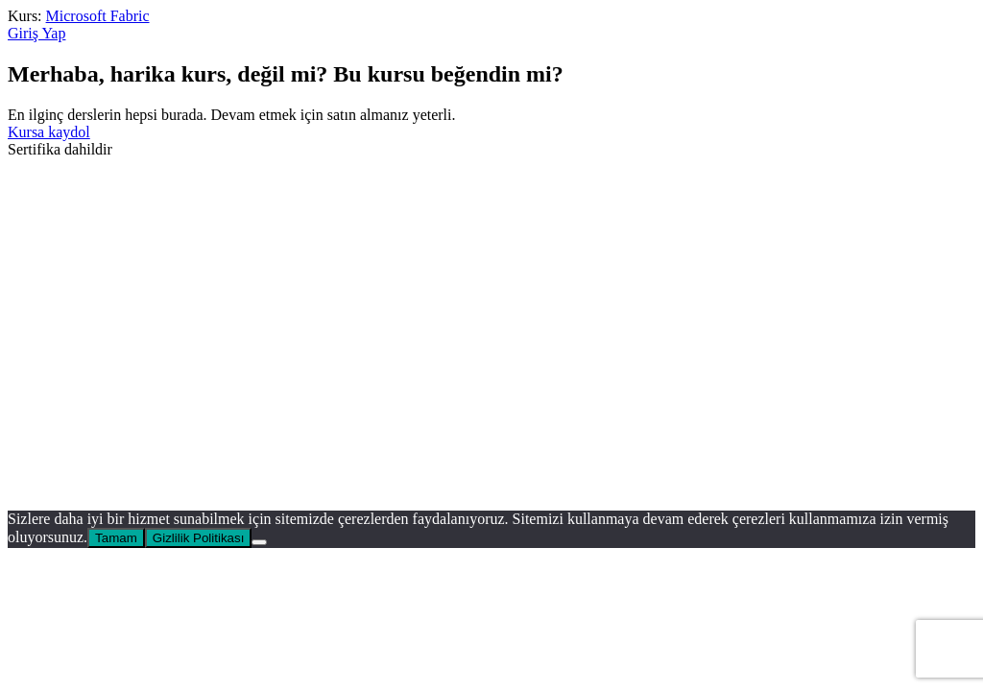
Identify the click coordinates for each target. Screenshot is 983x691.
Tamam (116, 538)
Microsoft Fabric (98, 16)
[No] (259, 542)
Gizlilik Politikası (199, 538)
